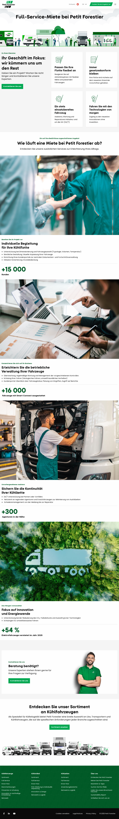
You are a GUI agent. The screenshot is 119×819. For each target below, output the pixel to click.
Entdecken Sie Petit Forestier (101, 777)
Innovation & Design (38, 792)
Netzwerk (5, 798)
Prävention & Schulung (10, 790)
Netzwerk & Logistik (38, 795)
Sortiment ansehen (59, 727)
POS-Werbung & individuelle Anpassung (41, 788)
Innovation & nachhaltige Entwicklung (11, 794)
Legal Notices (78, 813)
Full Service (6, 780)
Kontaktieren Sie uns (12, 86)
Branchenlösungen (9, 787)
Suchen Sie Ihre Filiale (99, 787)
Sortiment (5, 777)
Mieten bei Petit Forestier (100, 780)
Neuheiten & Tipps (97, 784)
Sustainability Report (98, 795)
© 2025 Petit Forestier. (107, 813)
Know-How (5, 784)
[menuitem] (74, 4)
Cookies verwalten (62, 813)
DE (83, 4)
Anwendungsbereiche (69, 787)
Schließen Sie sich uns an (100, 798)
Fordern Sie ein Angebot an (101, 4)
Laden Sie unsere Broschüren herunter (101, 791)
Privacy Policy (91, 813)
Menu (115, 4)
